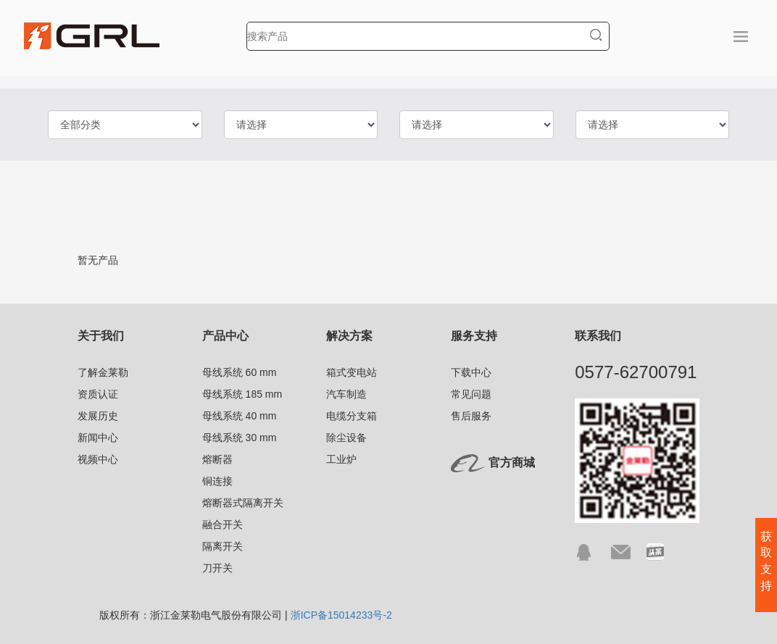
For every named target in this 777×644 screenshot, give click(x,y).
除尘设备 (346, 437)
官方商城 (512, 462)
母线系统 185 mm (242, 394)
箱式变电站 (351, 372)
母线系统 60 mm (239, 372)
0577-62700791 (636, 372)
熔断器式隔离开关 (242, 503)
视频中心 (98, 459)
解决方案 (349, 336)
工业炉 (341, 459)
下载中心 (471, 372)
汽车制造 (346, 394)
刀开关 (217, 568)
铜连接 (217, 481)
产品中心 (225, 336)
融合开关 (222, 524)
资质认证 (98, 394)
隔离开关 (222, 546)
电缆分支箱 (351, 416)
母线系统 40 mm (239, 416)
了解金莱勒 (103, 372)
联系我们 (598, 336)
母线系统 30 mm (239, 437)
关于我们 (101, 336)
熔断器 (217, 459)
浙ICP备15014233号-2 (341, 615)
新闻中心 (98, 437)
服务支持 (474, 336)
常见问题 (471, 394)
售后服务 (471, 416)
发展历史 (98, 416)
